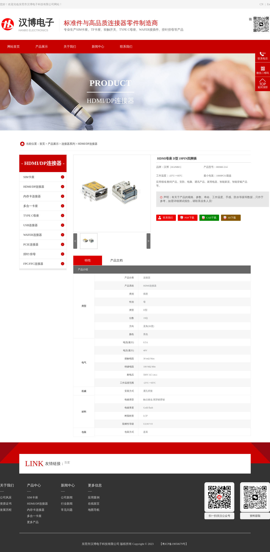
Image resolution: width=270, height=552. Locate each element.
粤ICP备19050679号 (173, 544)
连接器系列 (68, 143)
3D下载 (232, 217)
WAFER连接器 (32, 234)
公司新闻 (67, 497)
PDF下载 (189, 217)
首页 (42, 143)
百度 (67, 462)
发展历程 (6, 509)
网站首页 (13, 46)
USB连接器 (30, 225)
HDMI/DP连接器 (87, 143)
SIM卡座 (28, 177)
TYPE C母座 (31, 215)
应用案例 (94, 497)
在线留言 (94, 503)
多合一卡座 (30, 206)
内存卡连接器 (32, 196)
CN (261, 4)
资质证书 (6, 503)
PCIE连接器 (30, 244)
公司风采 (6, 497)
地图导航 (94, 509)
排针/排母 (29, 254)
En (268, 4)
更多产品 (33, 522)
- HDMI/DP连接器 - (43, 163)
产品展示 (53, 143)
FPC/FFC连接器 (33, 263)
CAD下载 (211, 217)
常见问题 (67, 509)
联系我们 (168, 217)
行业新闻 (67, 503)
